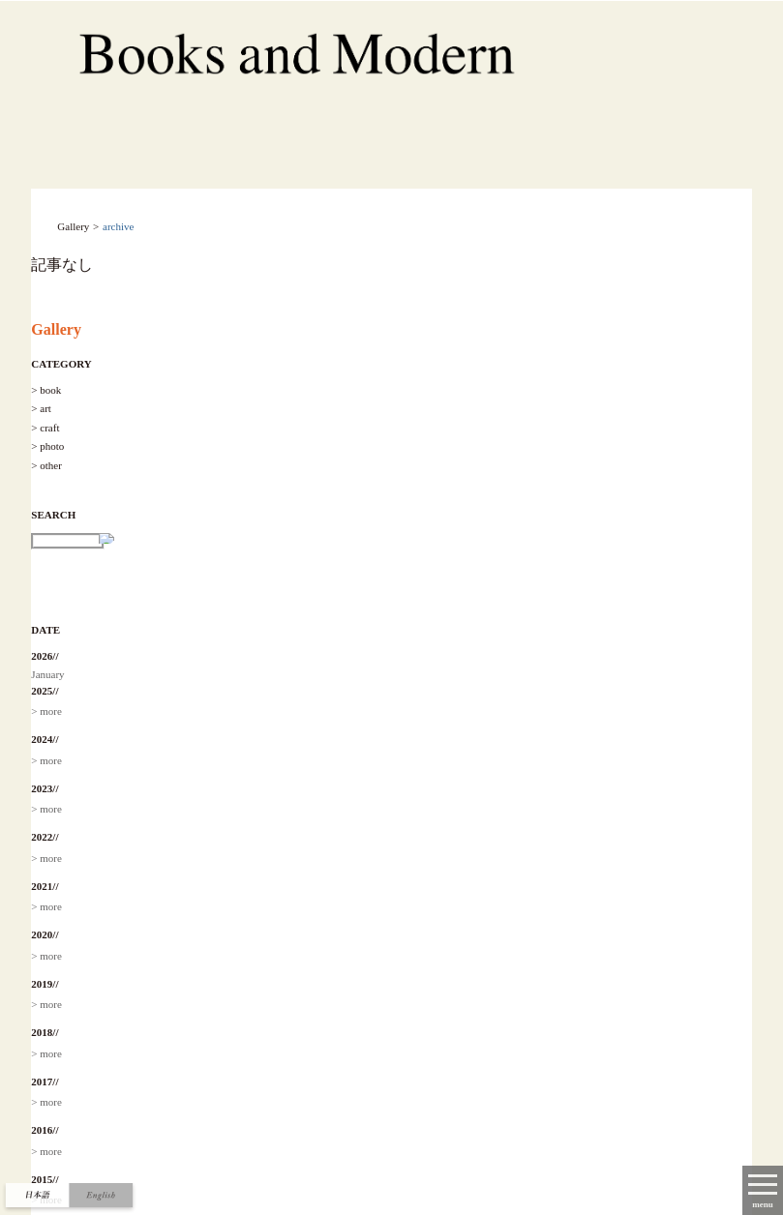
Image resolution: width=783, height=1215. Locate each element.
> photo (47, 446)
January (47, 674)
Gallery (56, 329)
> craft (45, 427)
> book (46, 390)
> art (41, 408)
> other (46, 465)
